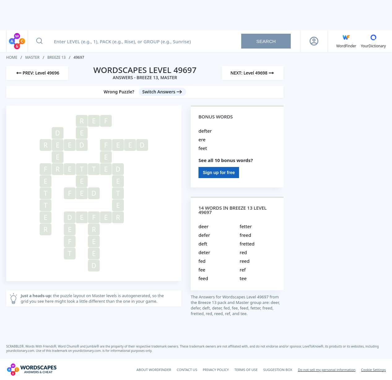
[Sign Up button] (314, 41)
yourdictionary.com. (21, 350)
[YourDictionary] (373, 41)
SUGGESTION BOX (277, 369)
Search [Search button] (266, 41)
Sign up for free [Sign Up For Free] (219, 172)
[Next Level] (253, 73)
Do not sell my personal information (326, 369)
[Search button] (39, 41)
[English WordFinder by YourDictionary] (346, 41)
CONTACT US (187, 369)
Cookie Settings (373, 369)
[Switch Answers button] (162, 92)
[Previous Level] (37, 73)
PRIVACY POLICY (216, 369)
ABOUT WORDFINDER (154, 369)
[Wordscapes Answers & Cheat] (31, 369)
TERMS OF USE (246, 369)
